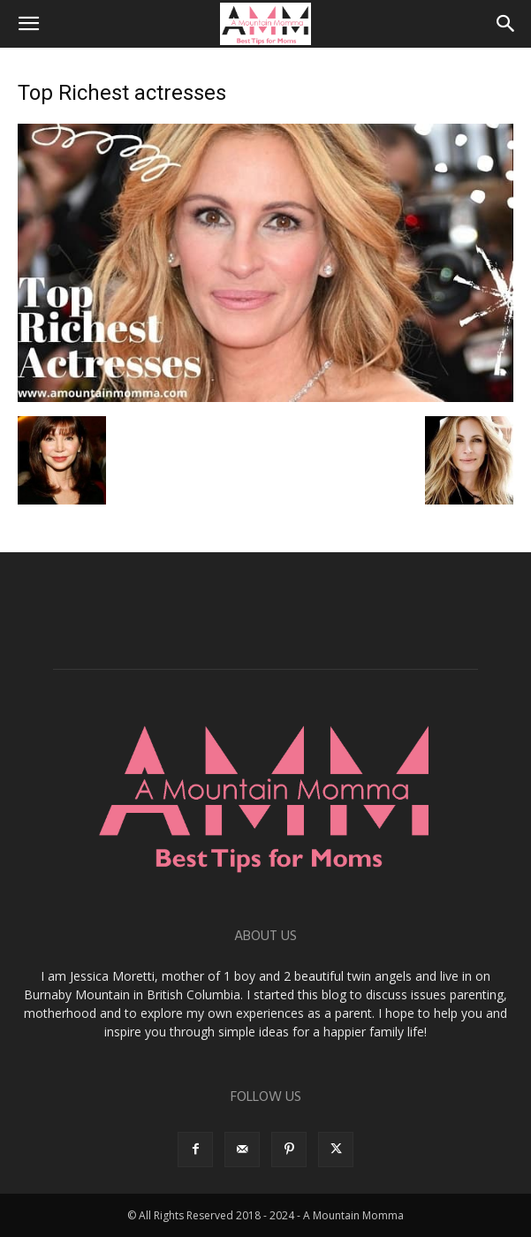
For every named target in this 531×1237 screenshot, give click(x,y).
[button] (28, 24)
